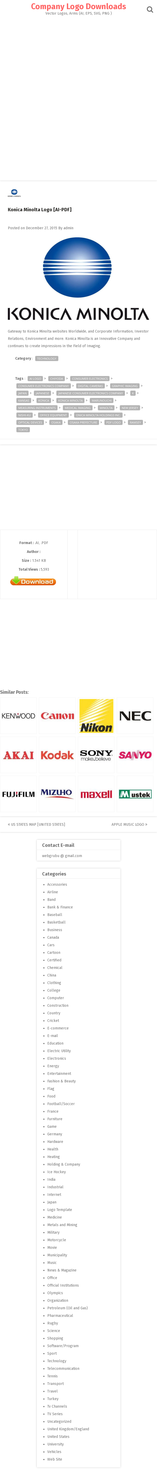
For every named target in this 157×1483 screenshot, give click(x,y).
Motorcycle (56, 1240)
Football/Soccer (61, 1104)
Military (53, 1232)
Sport (52, 1353)
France (53, 1111)
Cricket (53, 1020)
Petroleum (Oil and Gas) (67, 1308)
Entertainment (59, 1073)
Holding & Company (63, 1164)
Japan (22, 393)
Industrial (55, 1187)
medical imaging (77, 408)
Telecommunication (63, 1368)
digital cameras (90, 386)
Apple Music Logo (129, 824)
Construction (57, 1005)
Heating (53, 1157)
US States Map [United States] (36, 824)
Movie (52, 1247)
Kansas (23, 400)
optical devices (30, 422)
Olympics (55, 1293)
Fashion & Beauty (61, 1081)
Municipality (57, 1255)
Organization (57, 1300)
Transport (55, 1384)
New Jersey (130, 408)
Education (55, 1043)
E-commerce (58, 1028)
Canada (53, 937)
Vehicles (54, 1452)
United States (58, 1436)
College (53, 990)
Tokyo (23, 430)
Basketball (56, 922)
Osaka (56, 422)
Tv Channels (57, 1406)
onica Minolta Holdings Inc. (98, 415)
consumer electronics (90, 379)
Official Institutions (63, 1285)
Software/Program (63, 1346)
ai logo (35, 379)
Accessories (57, 884)
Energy (53, 1066)
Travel (52, 1391)
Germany (54, 1134)
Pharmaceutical (60, 1315)
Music (52, 1263)
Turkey (53, 1399)
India (51, 1179)
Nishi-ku (24, 415)
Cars (51, 945)
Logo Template (59, 1210)
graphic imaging (125, 386)
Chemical (54, 968)
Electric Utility (59, 1051)
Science (53, 1331)
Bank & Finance (60, 907)
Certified (54, 960)
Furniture (54, 1119)
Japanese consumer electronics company (90, 393)
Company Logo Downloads (78, 6)
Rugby (52, 1323)
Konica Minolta (70, 400)
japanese (42, 393)
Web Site (54, 1459)
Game (52, 1126)
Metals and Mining (62, 1225)
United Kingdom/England (68, 1429)
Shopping (55, 1338)
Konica (43, 400)
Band (51, 899)
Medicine (54, 1217)
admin (68, 228)
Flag (50, 1089)
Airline (52, 892)
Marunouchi (102, 400)
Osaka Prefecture (83, 422)
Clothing (54, 983)
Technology (46, 358)
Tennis (52, 1376)
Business (54, 930)
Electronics (56, 1058)
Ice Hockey (56, 1172)
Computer (55, 998)
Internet (54, 1194)
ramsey (135, 422)
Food (51, 1096)
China (51, 975)
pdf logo (113, 422)
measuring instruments (37, 408)
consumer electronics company (43, 386)
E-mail (52, 1036)
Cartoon (53, 952)
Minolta (106, 408)
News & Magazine (62, 1270)
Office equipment (53, 415)
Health (52, 1149)
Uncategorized (59, 1421)
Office (52, 1278)
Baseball (54, 915)
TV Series (55, 1414)
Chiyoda (56, 379)
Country (53, 1013)
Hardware (55, 1142)
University (55, 1444)
